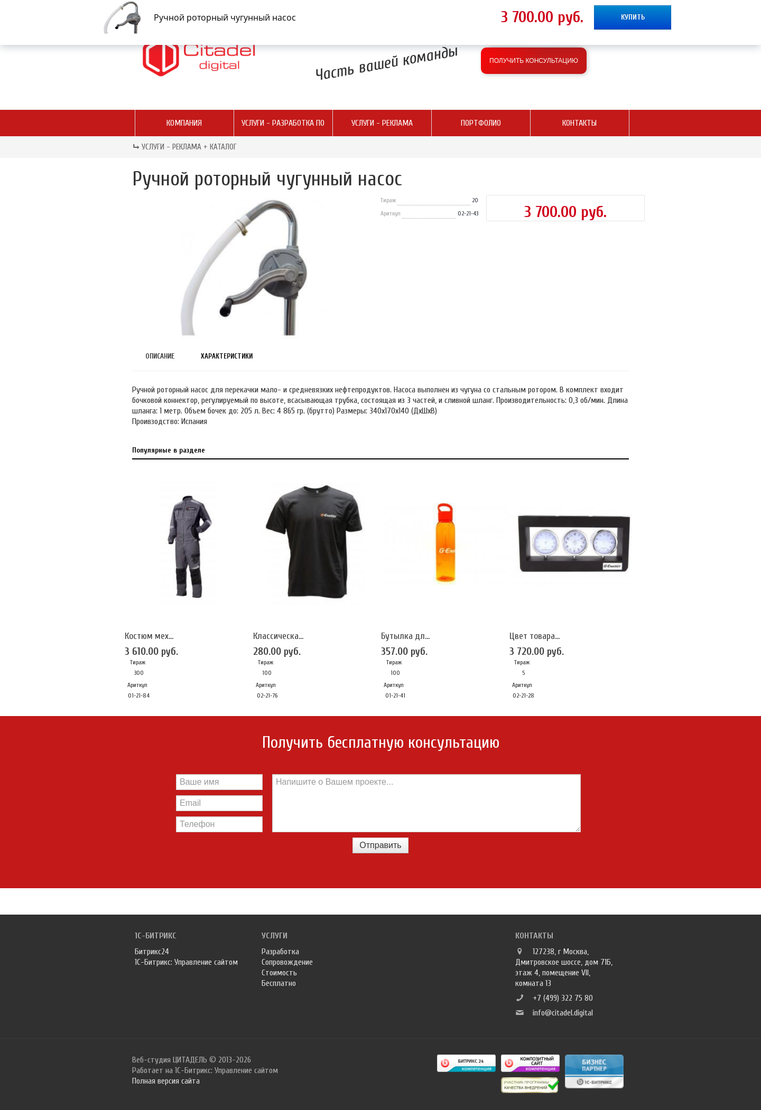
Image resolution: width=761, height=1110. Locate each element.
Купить (633, 17)
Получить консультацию (533, 60)
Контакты (579, 123)
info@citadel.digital (563, 1013)
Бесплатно (279, 983)
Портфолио (481, 123)
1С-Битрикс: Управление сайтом (186, 962)
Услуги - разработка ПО (283, 123)
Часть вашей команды (386, 62)
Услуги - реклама (382, 123)
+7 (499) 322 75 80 (563, 998)
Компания (184, 123)
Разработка (280, 951)
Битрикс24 (152, 951)
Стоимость (279, 972)
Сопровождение (287, 962)
